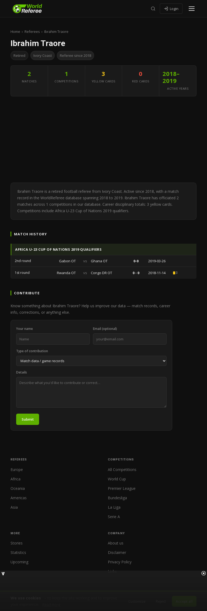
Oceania (18, 488)
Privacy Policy (120, 561)
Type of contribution (32, 351)
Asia (14, 507)
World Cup (117, 478)
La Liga (114, 507)
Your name (24, 328)
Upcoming (19, 561)
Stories (17, 543)
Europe (17, 469)
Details (21, 372)
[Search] (153, 9)
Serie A (114, 516)
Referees (32, 31)
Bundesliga (117, 497)
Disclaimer (117, 552)
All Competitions (122, 469)
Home (15, 31)
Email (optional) (105, 328)
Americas (19, 497)
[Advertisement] (103, 139)
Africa (15, 478)
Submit (28, 419)
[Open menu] (191, 8)
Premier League (122, 488)
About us (115, 543)
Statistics (18, 552)
